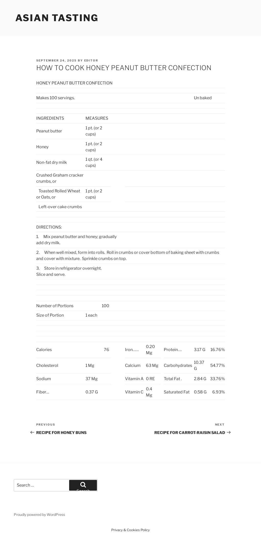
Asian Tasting (56, 17)
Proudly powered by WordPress (39, 514)
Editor (91, 60)
